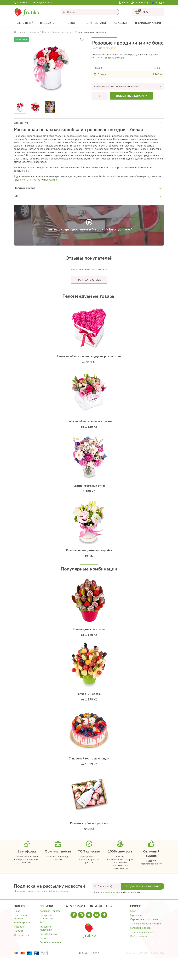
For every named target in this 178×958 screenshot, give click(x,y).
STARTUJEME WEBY (151, 953)
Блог (133, 911)
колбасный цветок (89, 694)
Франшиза (136, 915)
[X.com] (89, 915)
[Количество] (99, 96)
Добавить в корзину (131, 96)
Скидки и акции (147, 23)
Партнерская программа (144, 919)
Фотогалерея (21, 935)
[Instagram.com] (81, 915)
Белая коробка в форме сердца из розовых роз (89, 356)
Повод (72, 23)
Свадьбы (120, 23)
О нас (17, 911)
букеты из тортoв (30, 179)
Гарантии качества (50, 942)
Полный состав (24, 188)
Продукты (49, 23)
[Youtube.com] (96, 915)
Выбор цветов (138, 936)
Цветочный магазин (20, 917)
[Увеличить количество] (105, 96)
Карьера (19, 926)
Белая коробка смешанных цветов (89, 421)
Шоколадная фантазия (89, 629)
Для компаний (97, 23)
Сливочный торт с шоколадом (89, 758)
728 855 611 (22, 2)
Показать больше (113, 57)
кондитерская (22, 922)
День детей (25, 23)
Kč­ (161, 2)
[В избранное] (82, 39)
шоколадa (51, 179)
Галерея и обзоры (140, 927)
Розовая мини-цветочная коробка (89, 550)
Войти (123, 2)
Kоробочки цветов (62, 32)
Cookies (44, 938)
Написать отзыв (89, 280)
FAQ (17, 196)
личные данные (111, 892)
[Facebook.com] (73, 915)
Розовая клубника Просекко (89, 823)
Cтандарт (103, 74)
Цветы (45, 32)
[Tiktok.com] (104, 915)
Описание (21, 123)
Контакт (18, 931)
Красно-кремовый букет (89, 486)
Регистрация (139, 2)
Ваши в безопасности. (117, 892)
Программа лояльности (46, 917)
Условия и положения (46, 928)
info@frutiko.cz (42, 2)
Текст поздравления (142, 932)
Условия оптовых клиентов (145, 923)
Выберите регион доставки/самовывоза (116, 86)
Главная (19, 32)
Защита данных (48, 934)
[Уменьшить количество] (94, 96)
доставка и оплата (50, 911)
